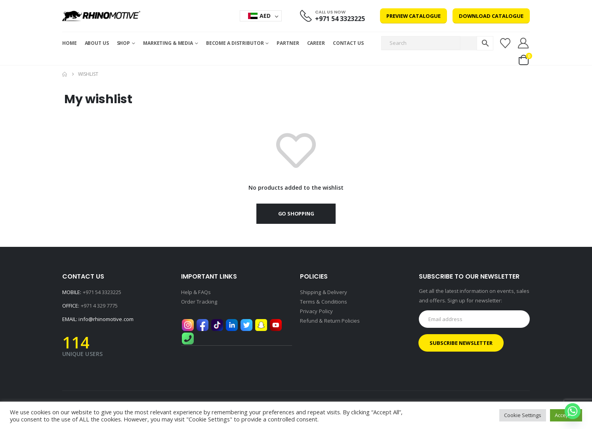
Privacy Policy (316, 311)
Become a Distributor (235, 43)
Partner (288, 43)
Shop (123, 43)
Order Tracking (199, 301)
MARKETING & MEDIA (168, 43)
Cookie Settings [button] (522, 415)
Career (316, 43)
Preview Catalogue (413, 15)
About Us (97, 43)
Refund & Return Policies (330, 320)
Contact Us (348, 43)
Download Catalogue (491, 15)
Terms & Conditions (323, 301)
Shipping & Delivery (323, 292)
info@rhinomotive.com (105, 319)
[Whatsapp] (573, 411)
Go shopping (296, 213)
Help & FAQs (196, 292)
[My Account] (523, 43)
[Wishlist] (505, 43)
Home (69, 43)
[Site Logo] (101, 16)
